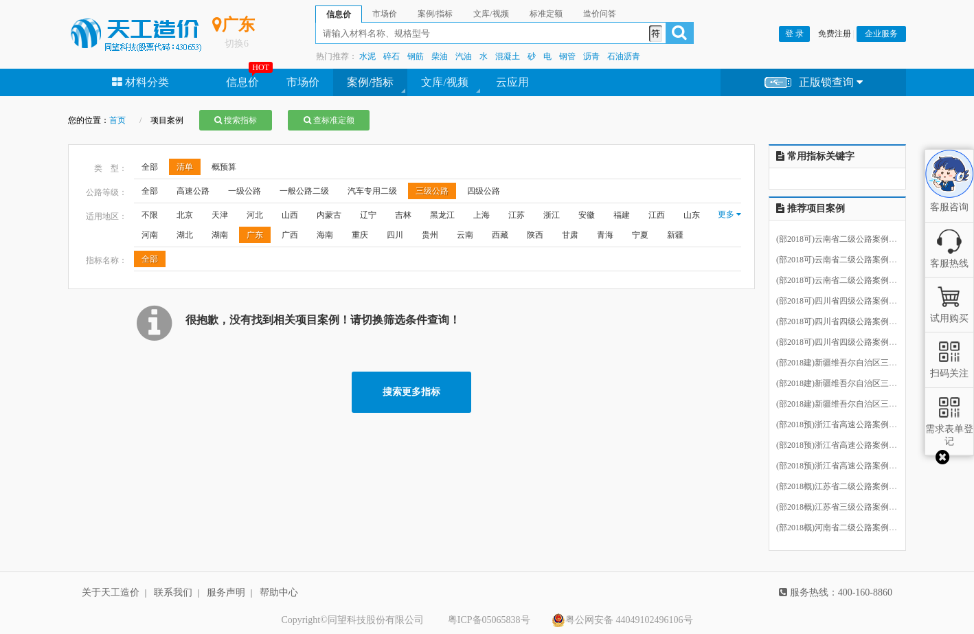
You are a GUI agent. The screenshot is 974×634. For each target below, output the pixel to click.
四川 (395, 235)
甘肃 (570, 235)
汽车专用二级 (372, 191)
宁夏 (640, 235)
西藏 (500, 235)
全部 (149, 167)
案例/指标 (370, 82)
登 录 (794, 33)
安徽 (586, 215)
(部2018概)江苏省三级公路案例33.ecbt (844, 507)
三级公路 (432, 191)
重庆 (360, 235)
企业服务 (881, 33)
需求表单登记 (949, 428)
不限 (149, 215)
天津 (220, 215)
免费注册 (834, 33)
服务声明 (226, 592)
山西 (290, 215)
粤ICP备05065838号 (489, 620)
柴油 (439, 56)
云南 (465, 235)
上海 (481, 215)
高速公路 (193, 191)
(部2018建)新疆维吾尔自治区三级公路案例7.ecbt (863, 384)
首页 (117, 120)
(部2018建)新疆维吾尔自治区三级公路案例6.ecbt (863, 363)
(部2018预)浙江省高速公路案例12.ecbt (844, 446)
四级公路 (483, 191)
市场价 (302, 82)
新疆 (675, 235)
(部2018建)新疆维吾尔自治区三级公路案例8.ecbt (863, 404)
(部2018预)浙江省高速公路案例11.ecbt (844, 425)
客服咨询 (949, 195)
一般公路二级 (304, 191)
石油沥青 (623, 56)
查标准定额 (329, 120)
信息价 (242, 82)
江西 (656, 215)
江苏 (516, 215)
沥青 (591, 56)
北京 (185, 215)
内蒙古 (329, 215)
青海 (605, 235)
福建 (621, 215)
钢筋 (415, 56)
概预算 (224, 167)
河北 (255, 215)
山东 (691, 215)
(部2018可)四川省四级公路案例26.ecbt (844, 301)
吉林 (403, 215)
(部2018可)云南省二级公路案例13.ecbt (844, 260)
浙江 (551, 215)
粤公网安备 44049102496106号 (622, 620)
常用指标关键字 (815, 156)
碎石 (391, 56)
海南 (325, 235)
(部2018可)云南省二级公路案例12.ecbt (844, 281)
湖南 (220, 235)
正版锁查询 (814, 82)
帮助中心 (279, 592)
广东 (255, 235)
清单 (185, 167)
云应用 (512, 82)
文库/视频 (444, 82)
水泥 (367, 56)
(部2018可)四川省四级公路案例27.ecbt (844, 322)
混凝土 (507, 56)
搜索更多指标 (411, 392)
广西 (290, 235)
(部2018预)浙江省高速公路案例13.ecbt (844, 466)
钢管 (567, 56)
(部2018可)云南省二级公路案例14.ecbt (844, 240)
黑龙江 (442, 215)
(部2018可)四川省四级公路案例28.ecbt (844, 343)
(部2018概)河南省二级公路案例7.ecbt (842, 528)
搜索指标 (235, 120)
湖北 (185, 235)
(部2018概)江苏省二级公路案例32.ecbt (844, 487)
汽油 (463, 56)
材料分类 (140, 82)
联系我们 (173, 592)
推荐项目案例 (810, 208)
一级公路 (244, 191)
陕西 (535, 235)
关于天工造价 (110, 592)
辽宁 (368, 215)
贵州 (430, 235)
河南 (149, 235)
